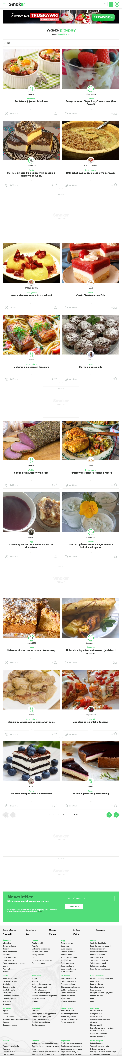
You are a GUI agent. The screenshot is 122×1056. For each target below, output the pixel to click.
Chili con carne (8, 1055)
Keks (92, 1001)
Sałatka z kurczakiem (99, 952)
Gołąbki (35, 978)
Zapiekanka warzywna (70, 1052)
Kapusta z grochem (98, 987)
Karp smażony (96, 990)
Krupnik (35, 981)
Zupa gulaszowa (67, 963)
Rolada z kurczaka (97, 1049)
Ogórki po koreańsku (98, 1034)
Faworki (6, 1014)
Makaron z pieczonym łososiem (31, 366)
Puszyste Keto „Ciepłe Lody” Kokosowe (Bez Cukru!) (91, 103)
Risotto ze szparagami (41, 993)
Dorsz (34, 957)
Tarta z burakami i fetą (99, 1046)
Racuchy (6, 949)
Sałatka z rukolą (96, 957)
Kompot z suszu (96, 996)
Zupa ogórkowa (67, 966)
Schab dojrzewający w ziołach (31, 472)
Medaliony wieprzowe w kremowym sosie (31, 721)
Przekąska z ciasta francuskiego (103, 1052)
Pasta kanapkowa (10, 952)
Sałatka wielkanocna (69, 1001)
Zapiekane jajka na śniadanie (31, 101)
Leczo (5, 1043)
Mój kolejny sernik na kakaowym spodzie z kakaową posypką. (31, 174)
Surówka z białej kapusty (100, 969)
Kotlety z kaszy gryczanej (42, 984)
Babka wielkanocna (69, 990)
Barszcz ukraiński (68, 952)
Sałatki (52, 934)
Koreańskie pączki (10, 1025)
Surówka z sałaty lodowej (100, 946)
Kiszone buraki (96, 1025)
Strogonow (7, 1049)
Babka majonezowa (69, 1016)
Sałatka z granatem (98, 966)
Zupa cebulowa (67, 972)
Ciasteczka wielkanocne (70, 987)
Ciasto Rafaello (9, 990)
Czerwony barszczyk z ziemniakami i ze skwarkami (31, 546)
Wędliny (31, 470)
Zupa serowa (66, 960)
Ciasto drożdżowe (10, 981)
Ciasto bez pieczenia (11, 996)
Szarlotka (6, 984)
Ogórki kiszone (96, 1016)
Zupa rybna (94, 981)
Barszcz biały (66, 955)
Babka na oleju (9, 987)
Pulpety (35, 946)
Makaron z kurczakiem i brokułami (45, 1043)
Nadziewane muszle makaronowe (45, 1052)
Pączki (5, 1011)
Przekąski (91, 719)
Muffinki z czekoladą (90, 366)
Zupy (31, 542)
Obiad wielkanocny (68, 981)
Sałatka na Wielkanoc (99, 960)
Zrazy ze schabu (38, 963)
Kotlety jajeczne (96, 1043)
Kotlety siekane (38, 955)
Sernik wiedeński (38, 1025)
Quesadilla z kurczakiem (100, 1055)
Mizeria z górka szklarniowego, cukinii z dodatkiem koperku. (91, 546)
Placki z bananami (10, 969)
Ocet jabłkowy (96, 1014)
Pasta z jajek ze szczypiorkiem (44, 1014)
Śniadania (31, 99)
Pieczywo (100, 930)
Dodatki (91, 542)
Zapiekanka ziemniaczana (71, 1049)
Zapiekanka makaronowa (42, 960)
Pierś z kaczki (37, 943)
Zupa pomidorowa (68, 969)
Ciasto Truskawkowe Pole (90, 295)
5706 (76, 815)
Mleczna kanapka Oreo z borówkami (31, 793)
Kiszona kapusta (96, 1011)
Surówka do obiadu (98, 943)
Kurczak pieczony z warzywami (44, 996)
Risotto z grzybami (39, 987)
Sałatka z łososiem (98, 949)
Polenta (35, 1001)
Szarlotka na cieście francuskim (15, 1019)
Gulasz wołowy (9, 1052)
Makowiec (7, 993)
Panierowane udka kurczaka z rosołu (91, 472)
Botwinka (35, 1011)
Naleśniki (6, 955)
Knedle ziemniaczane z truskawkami (31, 295)
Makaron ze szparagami (41, 1016)
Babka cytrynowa (68, 993)
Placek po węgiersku (11, 1046)
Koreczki (6, 1022)
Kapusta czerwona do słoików (102, 1028)
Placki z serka (8, 960)
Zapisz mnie (73, 906)
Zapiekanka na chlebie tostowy (90, 721)
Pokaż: (61, 35)
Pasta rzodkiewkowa (40, 1019)
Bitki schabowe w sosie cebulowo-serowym (90, 172)
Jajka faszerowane (68, 978)
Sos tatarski (66, 998)
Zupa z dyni (65, 946)
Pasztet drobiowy (68, 984)
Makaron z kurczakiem (41, 949)
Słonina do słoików (97, 1036)
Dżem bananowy (97, 1031)
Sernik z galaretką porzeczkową (91, 793)
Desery (91, 99)
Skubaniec (7, 1004)
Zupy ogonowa (67, 943)
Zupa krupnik (66, 949)
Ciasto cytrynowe (9, 998)
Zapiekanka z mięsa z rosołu (72, 1055)
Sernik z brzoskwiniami (41, 1022)
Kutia (92, 998)
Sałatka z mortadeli (98, 963)
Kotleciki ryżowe (38, 998)
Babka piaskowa (68, 996)
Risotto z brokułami (39, 990)
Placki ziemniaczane (40, 952)
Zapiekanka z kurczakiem (71, 1046)
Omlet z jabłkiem (9, 957)
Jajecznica (7, 943)
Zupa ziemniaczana (69, 957)
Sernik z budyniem (10, 978)
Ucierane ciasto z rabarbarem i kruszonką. (31, 650)
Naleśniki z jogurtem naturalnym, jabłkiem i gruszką (90, 651)
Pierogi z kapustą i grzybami (101, 993)
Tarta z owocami (67, 1011)
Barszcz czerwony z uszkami (101, 978)
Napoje (52, 930)
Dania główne (91, 170)
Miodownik (7, 1001)
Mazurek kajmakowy (69, 1014)
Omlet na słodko (9, 946)
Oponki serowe (9, 1016)
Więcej (40, 912)
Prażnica (6, 972)
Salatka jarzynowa (97, 955)
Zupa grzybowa (96, 984)
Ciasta (31, 170)
